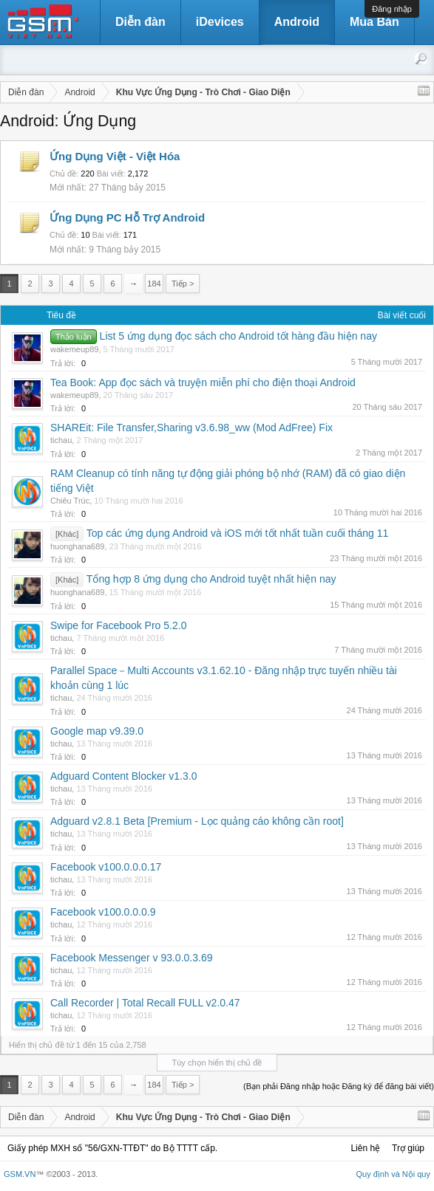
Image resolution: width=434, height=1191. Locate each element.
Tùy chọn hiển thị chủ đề (217, 1062)
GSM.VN (19, 1174)
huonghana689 (77, 546)
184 (153, 283)
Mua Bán (374, 22)
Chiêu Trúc (69, 500)
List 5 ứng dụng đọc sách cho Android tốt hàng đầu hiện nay (238, 336)
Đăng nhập (392, 8)
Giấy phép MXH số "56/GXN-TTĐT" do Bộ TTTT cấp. (112, 1148)
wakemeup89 (74, 349)
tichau (61, 440)
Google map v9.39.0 (96, 731)
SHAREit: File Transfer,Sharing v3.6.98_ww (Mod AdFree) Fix (191, 427)
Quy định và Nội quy (393, 1174)
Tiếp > (183, 283)
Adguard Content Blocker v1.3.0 (123, 776)
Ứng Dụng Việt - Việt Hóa (115, 156)
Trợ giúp (408, 1148)
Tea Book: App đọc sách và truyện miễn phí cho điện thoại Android (203, 382)
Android (296, 22)
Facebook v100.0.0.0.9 (102, 912)
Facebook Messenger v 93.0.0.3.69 (131, 958)
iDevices (220, 22)
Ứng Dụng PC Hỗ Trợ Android (127, 217)
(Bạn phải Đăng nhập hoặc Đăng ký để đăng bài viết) (338, 1086)
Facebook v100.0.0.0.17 (105, 867)
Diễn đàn (140, 22)
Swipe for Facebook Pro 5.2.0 (118, 625)
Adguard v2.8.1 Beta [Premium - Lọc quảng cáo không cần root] (197, 821)
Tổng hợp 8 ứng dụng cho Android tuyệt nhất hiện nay (211, 579)
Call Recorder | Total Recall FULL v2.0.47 (145, 1003)
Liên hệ (365, 1148)
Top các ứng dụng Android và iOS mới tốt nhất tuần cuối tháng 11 (237, 533)
